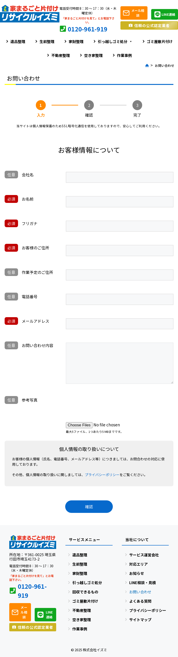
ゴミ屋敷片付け (160, 41)
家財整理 (76, 41)
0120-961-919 (87, 29)
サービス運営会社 (144, 555)
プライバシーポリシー (102, 474)
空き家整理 (93, 55)
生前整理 (47, 41)
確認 (89, 506)
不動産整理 (60, 55)
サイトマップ (140, 619)
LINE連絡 (168, 14)
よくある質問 (140, 601)
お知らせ (136, 573)
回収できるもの (85, 592)
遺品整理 (17, 41)
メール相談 (137, 13)
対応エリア (138, 564)
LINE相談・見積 (142, 582)
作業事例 (124, 55)
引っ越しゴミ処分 (115, 41)
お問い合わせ (140, 592)
